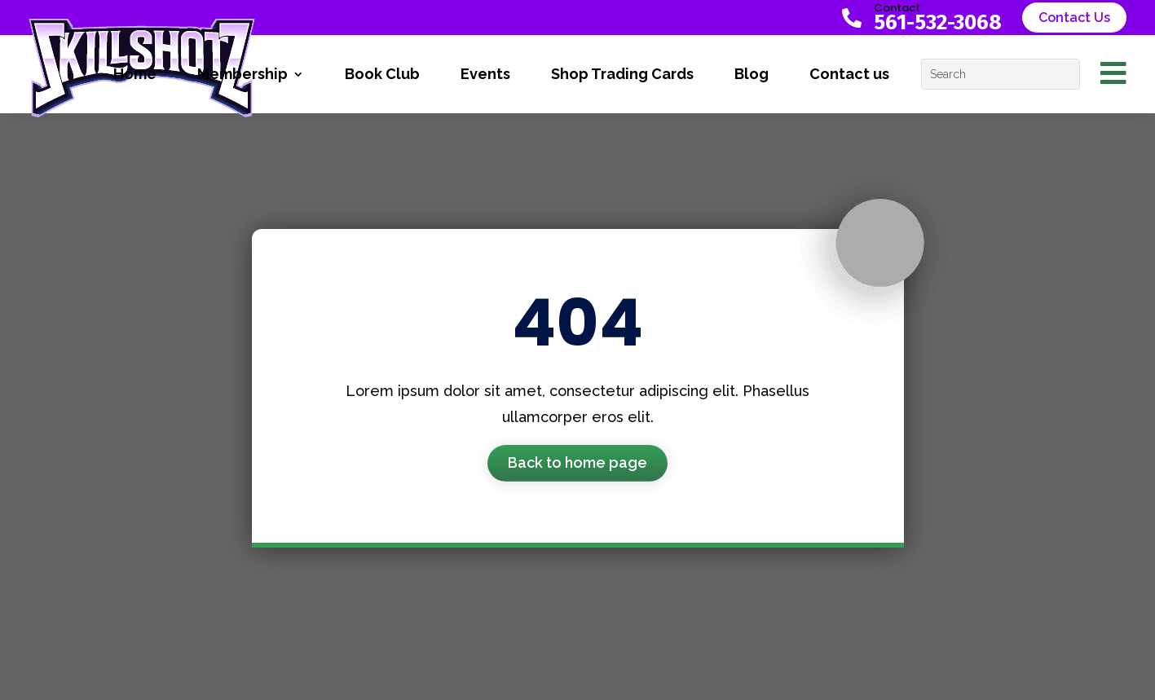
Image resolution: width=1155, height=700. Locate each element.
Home (134, 73)
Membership (242, 73)
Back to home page (577, 462)
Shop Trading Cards (622, 73)
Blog (751, 73)
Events (485, 73)
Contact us (849, 73)
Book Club (382, 73)
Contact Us (1074, 17)
